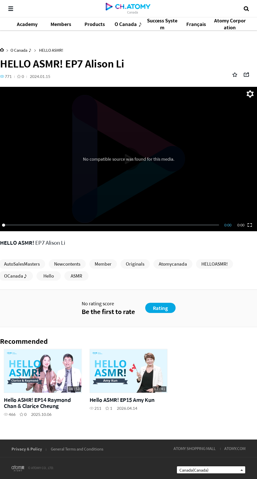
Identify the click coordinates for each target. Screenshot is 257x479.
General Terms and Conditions (77, 449)
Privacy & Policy (26, 449)
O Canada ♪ (21, 50)
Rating (160, 308)
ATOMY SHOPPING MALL (195, 448)
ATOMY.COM (235, 448)
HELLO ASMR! (50, 50)
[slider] (111, 225)
